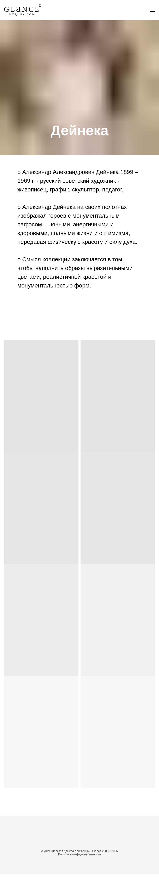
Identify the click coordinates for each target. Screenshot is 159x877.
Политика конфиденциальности (79, 854)
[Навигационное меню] (152, 10)
